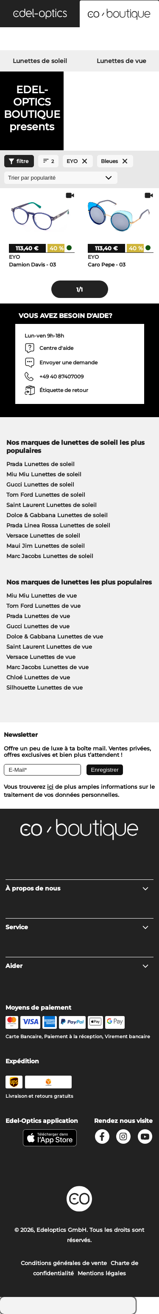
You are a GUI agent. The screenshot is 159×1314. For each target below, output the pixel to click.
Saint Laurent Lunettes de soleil (51, 504)
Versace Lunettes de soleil (43, 535)
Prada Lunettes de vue (38, 616)
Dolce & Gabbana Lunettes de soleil (57, 515)
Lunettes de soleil (40, 61)
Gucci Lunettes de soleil (40, 484)
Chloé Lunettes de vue (38, 677)
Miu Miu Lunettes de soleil (43, 474)
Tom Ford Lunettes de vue (43, 605)
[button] (40, 13)
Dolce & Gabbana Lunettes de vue (54, 636)
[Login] (79, 40)
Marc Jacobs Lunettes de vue (47, 667)
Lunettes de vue (121, 61)
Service (77, 927)
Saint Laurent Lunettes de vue (49, 646)
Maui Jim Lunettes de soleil (45, 545)
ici (50, 786)
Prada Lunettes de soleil (40, 464)
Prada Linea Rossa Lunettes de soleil (58, 525)
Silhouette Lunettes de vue (44, 687)
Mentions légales (102, 1273)
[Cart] (132, 40)
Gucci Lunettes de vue (38, 626)
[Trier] (61, 178)
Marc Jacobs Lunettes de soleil (49, 556)
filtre (17, 161)
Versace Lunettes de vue (40, 656)
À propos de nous (77, 888)
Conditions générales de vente (64, 1263)
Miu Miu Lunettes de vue (41, 595)
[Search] (26, 40)
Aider (77, 966)
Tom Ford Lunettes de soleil (45, 494)
